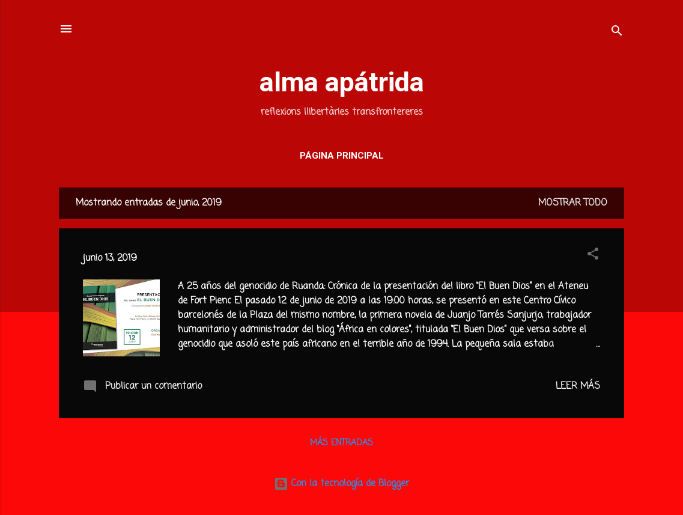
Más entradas (341, 443)
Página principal (342, 155)
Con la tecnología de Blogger (341, 483)
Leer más (578, 386)
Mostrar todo (572, 203)
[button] (593, 256)
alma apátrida (342, 82)
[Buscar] (617, 32)
